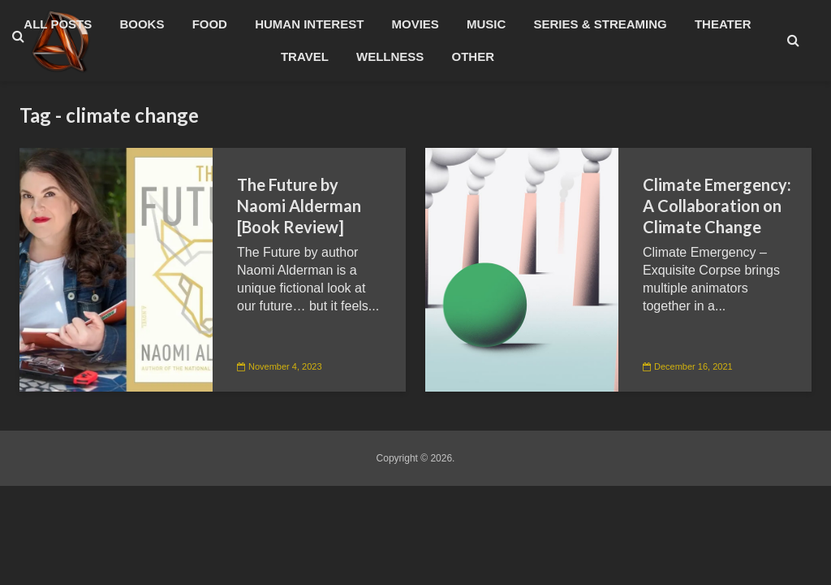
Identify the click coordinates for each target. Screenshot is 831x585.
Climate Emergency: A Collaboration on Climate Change (717, 205)
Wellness (390, 56)
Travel (305, 56)
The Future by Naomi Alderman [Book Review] (299, 205)
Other (473, 56)
